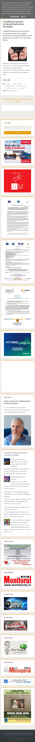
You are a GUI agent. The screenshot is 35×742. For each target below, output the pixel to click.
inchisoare (21, 86)
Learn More (14, 16)
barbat (8, 84)
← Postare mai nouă (8, 99)
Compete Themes (14, 738)
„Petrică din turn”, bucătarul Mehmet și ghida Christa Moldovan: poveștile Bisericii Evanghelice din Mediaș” (17, 494)
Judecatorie (10, 88)
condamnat (17, 84)
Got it (23, 16)
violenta (20, 88)
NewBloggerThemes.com (17, 740)
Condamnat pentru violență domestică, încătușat (13, 24)
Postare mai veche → (26, 99)
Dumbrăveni (10, 86)
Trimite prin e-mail (10, 91)
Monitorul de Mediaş (25, 733)
